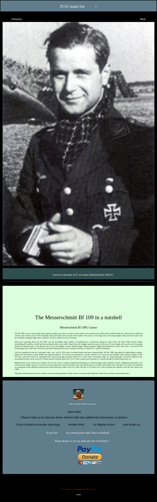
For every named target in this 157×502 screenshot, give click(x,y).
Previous (13, 18)
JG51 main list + (78, 6)
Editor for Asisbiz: (78, 404)
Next (146, 18)
